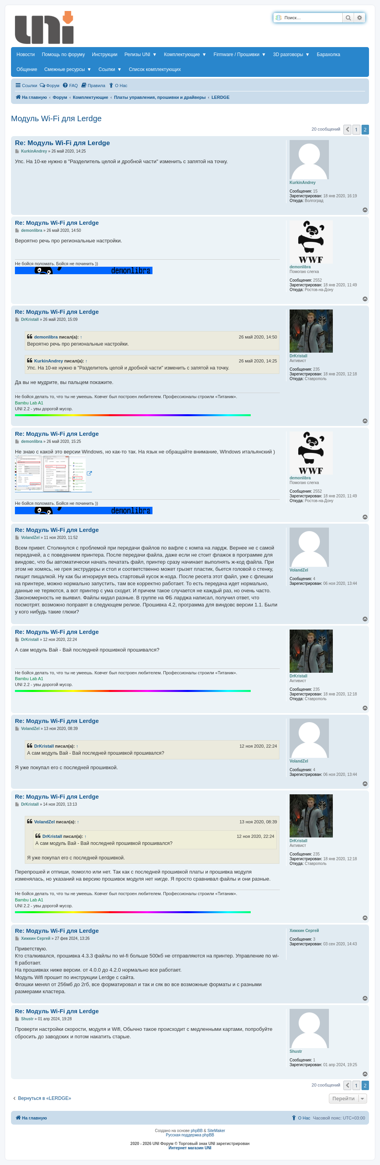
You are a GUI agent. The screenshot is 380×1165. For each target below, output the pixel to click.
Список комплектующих (155, 69)
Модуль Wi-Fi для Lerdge (56, 118)
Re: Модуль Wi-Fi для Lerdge (62, 143)
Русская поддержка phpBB (190, 1135)
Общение (27, 69)
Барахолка (328, 54)
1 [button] (356, 129)
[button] (347, 129)
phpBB (197, 1131)
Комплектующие (185, 54)
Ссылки (110, 69)
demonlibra (46, 337)
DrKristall (44, 746)
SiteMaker (216, 1131)
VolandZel (44, 821)
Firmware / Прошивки (240, 54)
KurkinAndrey (48, 361)
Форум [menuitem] (49, 85)
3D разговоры (291, 54)
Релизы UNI (141, 54)
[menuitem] (70, 85)
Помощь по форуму (63, 54)
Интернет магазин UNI (190, 1148)
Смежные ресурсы (68, 69)
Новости (26, 54)
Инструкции (104, 54)
